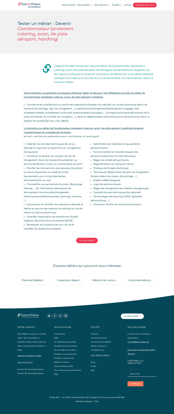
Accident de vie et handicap (65, 346)
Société (115, 5)
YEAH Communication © (76, 397)
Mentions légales (84, 401)
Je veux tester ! (87, 240)
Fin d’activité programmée (65, 342)
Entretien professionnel (64, 358)
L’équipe (94, 334)
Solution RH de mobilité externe (30, 373)
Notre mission (68, 5)
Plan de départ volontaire (65, 350)
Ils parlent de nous (99, 338)
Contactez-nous (97, 350)
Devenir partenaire (99, 346)
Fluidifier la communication (65, 354)
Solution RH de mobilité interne (30, 369)
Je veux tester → (132, 316)
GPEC (56, 338)
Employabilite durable (63, 366)
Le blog (127, 5)
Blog (93, 362)
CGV (96, 401)
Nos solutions (100, 5)
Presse (93, 366)
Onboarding (59, 334)
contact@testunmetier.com (138, 342)
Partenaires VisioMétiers (101, 342)
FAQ (92, 370)
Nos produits (83, 5)
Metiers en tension (61, 362)
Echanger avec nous (144, 5)
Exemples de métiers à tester (29, 356)
